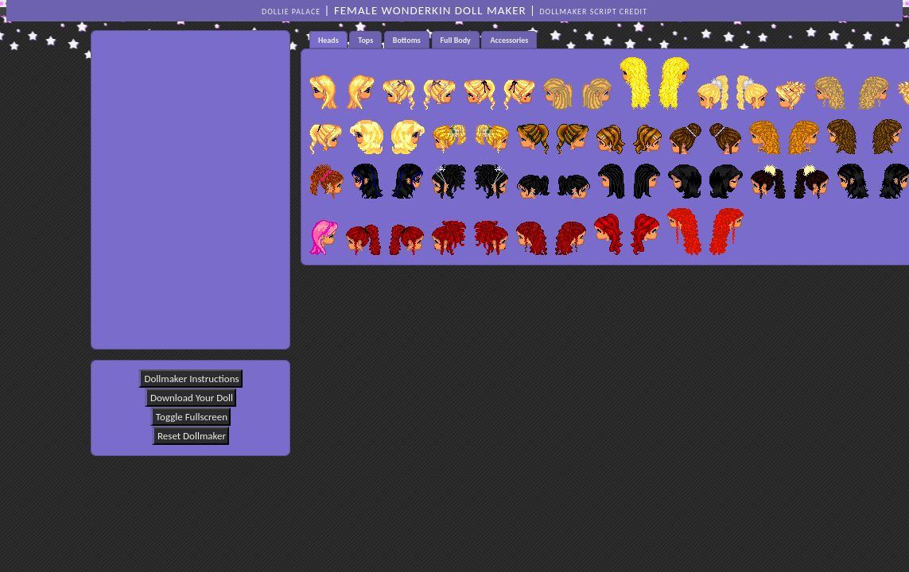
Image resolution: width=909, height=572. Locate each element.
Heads (328, 40)
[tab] (328, 39)
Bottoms (407, 40)
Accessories (509, 40)
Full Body (456, 40)
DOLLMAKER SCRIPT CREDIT (593, 11)
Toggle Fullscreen (191, 417)
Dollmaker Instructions (191, 379)
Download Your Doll (191, 398)
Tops (365, 40)
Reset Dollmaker (191, 436)
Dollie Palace (291, 11)
